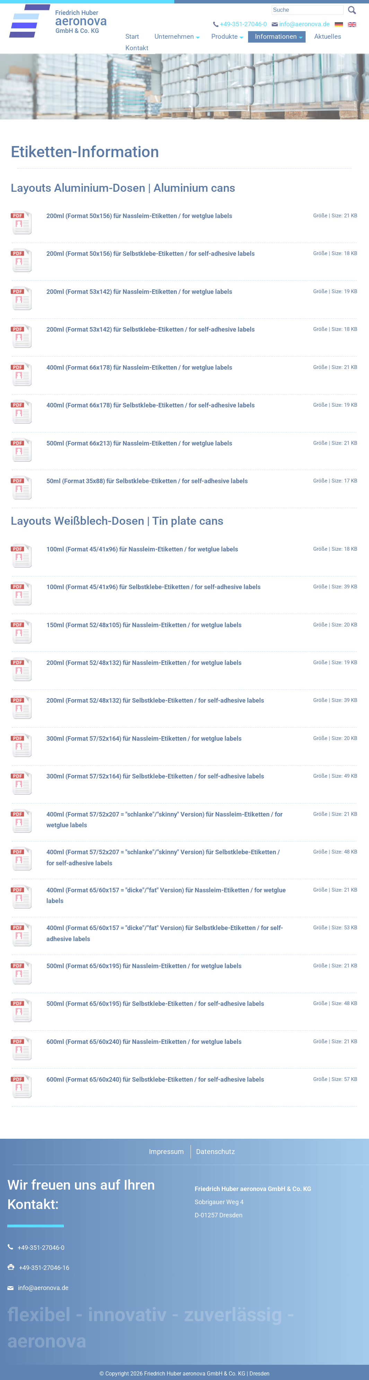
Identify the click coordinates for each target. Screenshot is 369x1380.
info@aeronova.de (301, 30)
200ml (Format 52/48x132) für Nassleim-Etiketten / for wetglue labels (143, 662)
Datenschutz (215, 1151)
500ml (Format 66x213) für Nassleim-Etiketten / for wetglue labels (139, 443)
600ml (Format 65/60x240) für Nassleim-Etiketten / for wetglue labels (143, 1041)
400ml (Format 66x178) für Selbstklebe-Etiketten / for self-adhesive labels (150, 405)
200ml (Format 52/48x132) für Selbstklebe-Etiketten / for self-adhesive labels (155, 700)
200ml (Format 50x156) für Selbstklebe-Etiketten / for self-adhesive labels (150, 253)
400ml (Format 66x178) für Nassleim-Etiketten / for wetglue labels (139, 367)
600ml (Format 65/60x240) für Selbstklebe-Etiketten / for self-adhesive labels (155, 1079)
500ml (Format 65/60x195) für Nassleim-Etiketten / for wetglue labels (143, 965)
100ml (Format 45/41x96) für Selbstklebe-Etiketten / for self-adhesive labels (153, 586)
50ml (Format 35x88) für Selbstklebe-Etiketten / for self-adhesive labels (147, 481)
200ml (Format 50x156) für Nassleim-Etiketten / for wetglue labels (139, 215)
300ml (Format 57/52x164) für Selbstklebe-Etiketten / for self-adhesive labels (155, 776)
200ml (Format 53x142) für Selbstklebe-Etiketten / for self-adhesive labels (150, 329)
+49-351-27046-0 (240, 30)
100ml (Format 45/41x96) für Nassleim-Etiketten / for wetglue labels (142, 549)
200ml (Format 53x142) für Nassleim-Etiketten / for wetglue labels (139, 291)
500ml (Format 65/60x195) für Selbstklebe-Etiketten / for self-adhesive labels (155, 1003)
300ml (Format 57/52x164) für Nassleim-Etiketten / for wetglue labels (143, 738)
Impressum (166, 1151)
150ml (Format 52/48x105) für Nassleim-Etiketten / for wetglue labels (143, 625)
